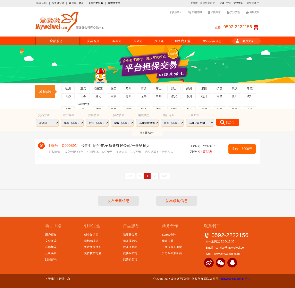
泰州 (189, 96)
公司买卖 (51, 253)
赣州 (234, 96)
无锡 (143, 96)
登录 (221, 3)
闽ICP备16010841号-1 (235, 278)
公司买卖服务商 (172, 253)
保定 (113, 88)
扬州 (204, 96)
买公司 (138, 41)
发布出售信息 (118, 201)
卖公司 (117, 41)
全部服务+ (57, 41)
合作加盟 (51, 247)
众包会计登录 (76, 3)
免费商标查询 (92, 247)
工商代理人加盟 (172, 247)
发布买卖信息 (212, 41)
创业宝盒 (251, 3)
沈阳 (250, 96)
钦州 (68, 88)
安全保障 (51, 240)
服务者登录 (58, 3)
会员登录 (245, 41)
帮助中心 (238, 3)
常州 (159, 96)
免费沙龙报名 (95, 3)
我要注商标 (130, 247)
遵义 (83, 88)
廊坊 (143, 88)
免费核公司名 (92, 253)
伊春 (219, 88)
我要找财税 (130, 240)
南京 (113, 96)
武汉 (234, 88)
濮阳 (204, 88)
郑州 (189, 88)
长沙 (68, 96)
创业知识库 (91, 234)
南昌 (219, 96)
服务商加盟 (182, 41)
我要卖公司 (130, 259)
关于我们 (51, 278)
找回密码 (51, 259)
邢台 (174, 88)
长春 (83, 96)
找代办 (158, 41)
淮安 (174, 96)
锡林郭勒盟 (83, 104)
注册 (228, 3)
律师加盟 (167, 240)
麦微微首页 (114, 3)
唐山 (159, 88)
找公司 (227, 122)
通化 (98, 96)
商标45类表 (91, 240)
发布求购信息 (177, 201)
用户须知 (51, 234)
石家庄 (98, 88)
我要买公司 (130, 253)
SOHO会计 (169, 234)
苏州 (129, 96)
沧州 (129, 88)
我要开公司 (130, 234)
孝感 (250, 88)
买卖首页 (93, 41)
